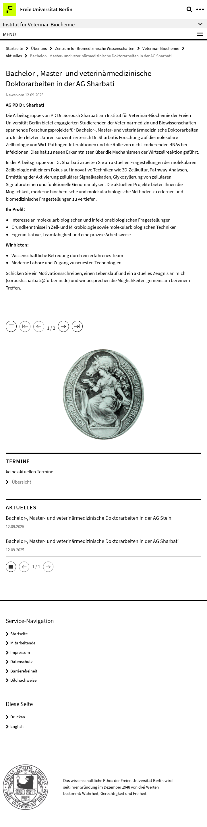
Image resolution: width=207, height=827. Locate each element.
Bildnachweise (23, 680)
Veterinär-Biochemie (160, 48)
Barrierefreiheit (23, 671)
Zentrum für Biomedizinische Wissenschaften (94, 48)
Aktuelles (14, 55)
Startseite (14, 48)
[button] (11, 566)
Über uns (39, 48)
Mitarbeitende (22, 643)
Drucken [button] (17, 717)
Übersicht (18, 482)
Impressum (20, 652)
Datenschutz (21, 661)
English (17, 726)
